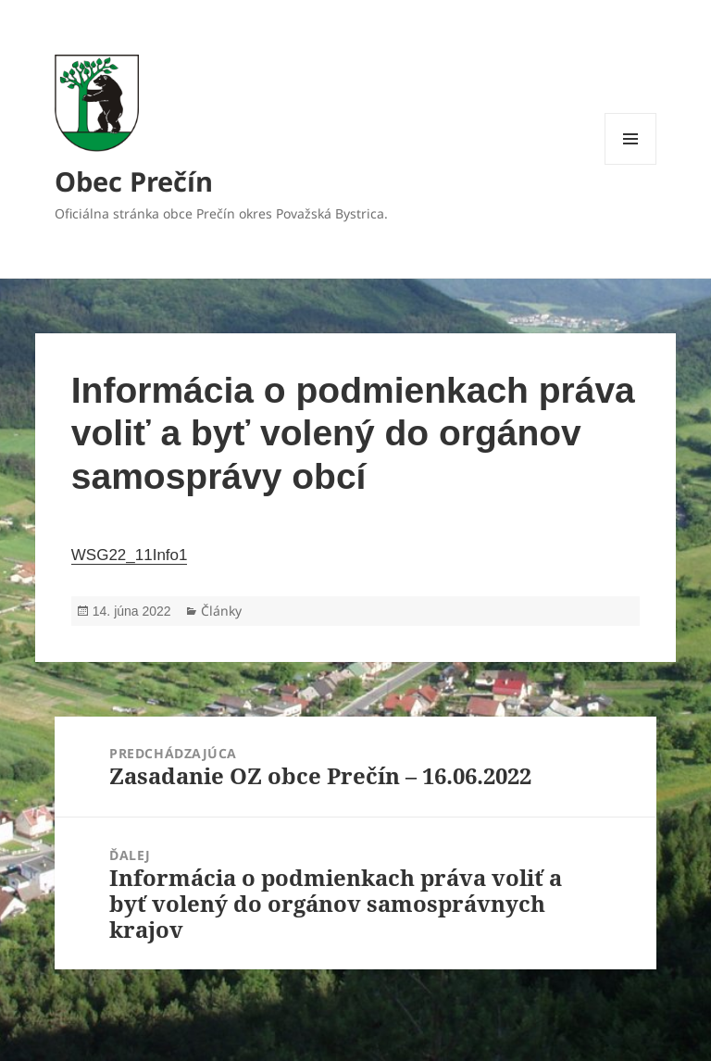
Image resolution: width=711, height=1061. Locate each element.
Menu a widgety (630, 164)
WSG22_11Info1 (129, 555)
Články (221, 610)
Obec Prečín (134, 181)
